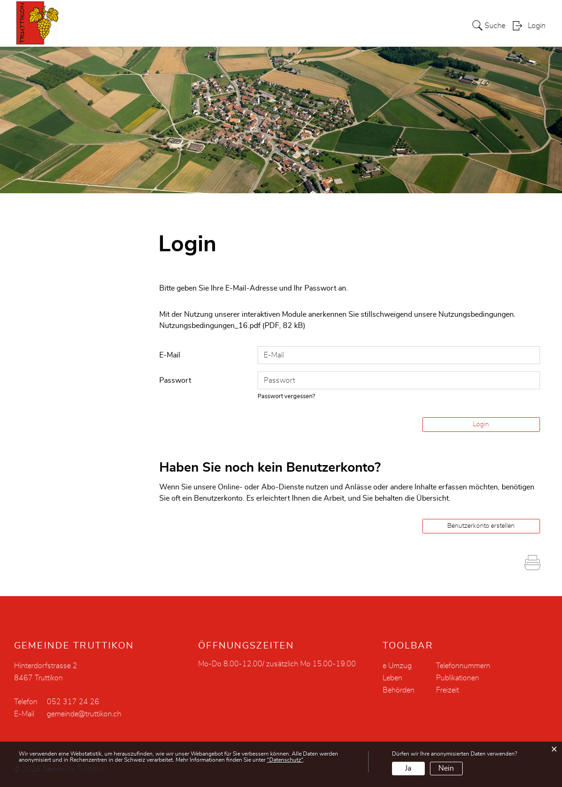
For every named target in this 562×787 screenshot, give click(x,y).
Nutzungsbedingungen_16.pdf (209, 325)
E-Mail (169, 355)
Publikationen (457, 678)
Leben (428, 25)
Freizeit (447, 690)
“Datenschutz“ (285, 760)
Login (537, 26)
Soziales (355, 25)
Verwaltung (309, 25)
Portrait (233, 25)
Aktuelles (193, 25)
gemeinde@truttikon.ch (84, 714)
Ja (408, 768)
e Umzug (397, 666)
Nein (446, 768)
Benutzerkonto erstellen (481, 526)
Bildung (394, 25)
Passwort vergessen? (287, 397)
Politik (268, 25)
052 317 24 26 (73, 702)
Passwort (175, 380)
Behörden (398, 690)
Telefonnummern (463, 666)
